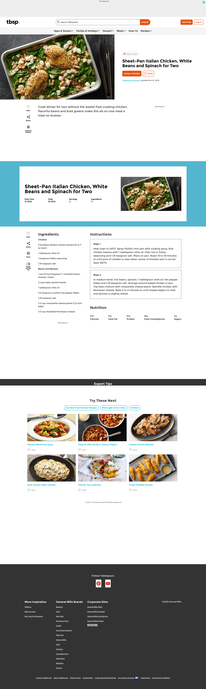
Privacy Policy (75, 678)
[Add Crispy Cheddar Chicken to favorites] (130, 490)
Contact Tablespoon (44, 678)
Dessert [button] (107, 30)
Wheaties (59, 663)
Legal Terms (145, 678)
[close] (204, 2)
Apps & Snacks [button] (62, 30)
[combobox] (98, 22)
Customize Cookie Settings (105, 678)
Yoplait (58, 626)
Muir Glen (60, 616)
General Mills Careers (95, 621)
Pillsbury (28, 607)
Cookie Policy (88, 678)
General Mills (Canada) (96, 612)
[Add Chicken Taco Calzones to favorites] (79, 490)
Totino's (59, 668)
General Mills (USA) (94, 607)
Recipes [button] (145, 30)
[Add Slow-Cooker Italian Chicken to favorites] (29, 490)
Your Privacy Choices (128, 678)
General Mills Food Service (97, 616)
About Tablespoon (61, 678)
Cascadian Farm (62, 654)
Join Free (186, 22)
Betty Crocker (30, 612)
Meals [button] (120, 30)
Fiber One (60, 635)
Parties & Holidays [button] (87, 30)
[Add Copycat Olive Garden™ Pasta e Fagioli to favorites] (79, 449)
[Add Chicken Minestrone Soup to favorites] (29, 449)
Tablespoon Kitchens (131, 80)
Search (145, 22)
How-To (133, 30)
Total (58, 644)
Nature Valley (61, 640)
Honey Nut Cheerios (64, 630)
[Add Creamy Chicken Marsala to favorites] (130, 449)
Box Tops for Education (34, 616)
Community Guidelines (161, 678)
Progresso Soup (62, 621)
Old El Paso (60, 659)
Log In (199, 22)
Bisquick (59, 607)
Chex (58, 612)
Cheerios (59, 649)
